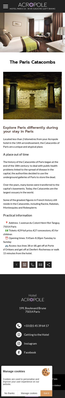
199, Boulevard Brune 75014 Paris (32, 309)
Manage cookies (29, 393)
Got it (46, 393)
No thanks (9, 393)
